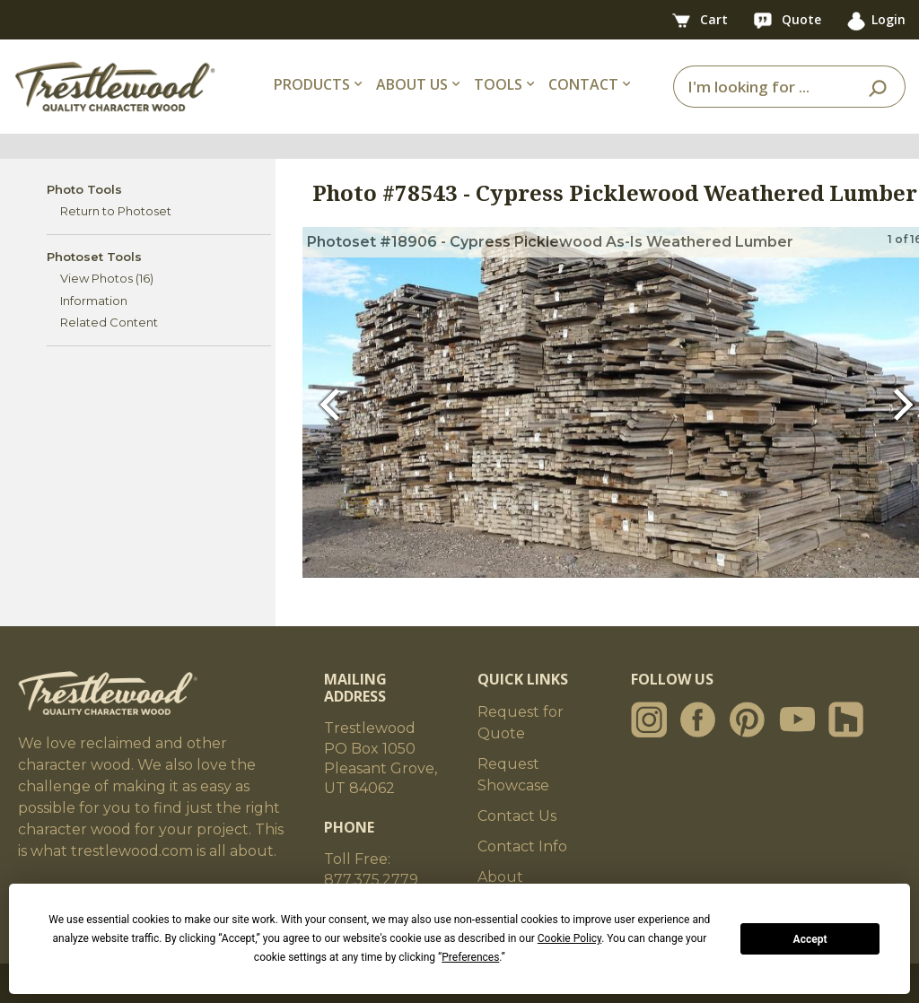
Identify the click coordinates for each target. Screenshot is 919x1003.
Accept (810, 939)
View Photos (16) (106, 278)
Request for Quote (520, 722)
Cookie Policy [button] (569, 938)
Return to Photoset (115, 211)
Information (93, 300)
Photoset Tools (94, 256)
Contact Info (522, 846)
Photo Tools (84, 189)
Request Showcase (513, 774)
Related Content (109, 322)
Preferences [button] (470, 957)
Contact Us (516, 815)
